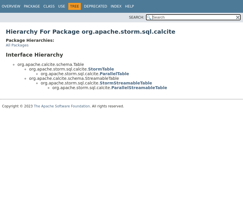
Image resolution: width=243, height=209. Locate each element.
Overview (11, 6)
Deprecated (95, 6)
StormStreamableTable (126, 83)
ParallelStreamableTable (139, 87)
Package (32, 6)
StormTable (101, 69)
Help (129, 6)
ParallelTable (114, 73)
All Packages (17, 45)
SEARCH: (136, 17)
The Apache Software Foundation (62, 106)
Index (116, 6)
